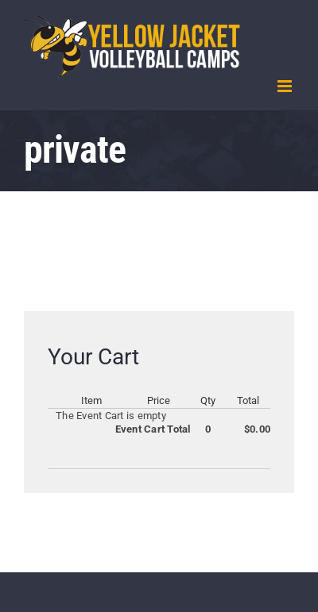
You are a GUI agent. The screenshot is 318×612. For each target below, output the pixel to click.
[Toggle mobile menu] (285, 86)
